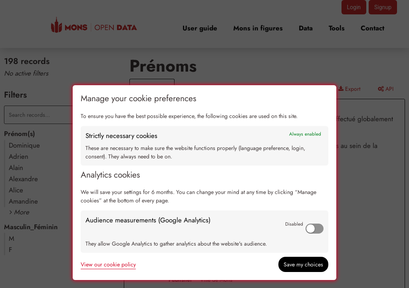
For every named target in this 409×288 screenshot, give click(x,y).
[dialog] (204, 182)
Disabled (294, 224)
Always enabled (305, 134)
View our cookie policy (108, 264)
